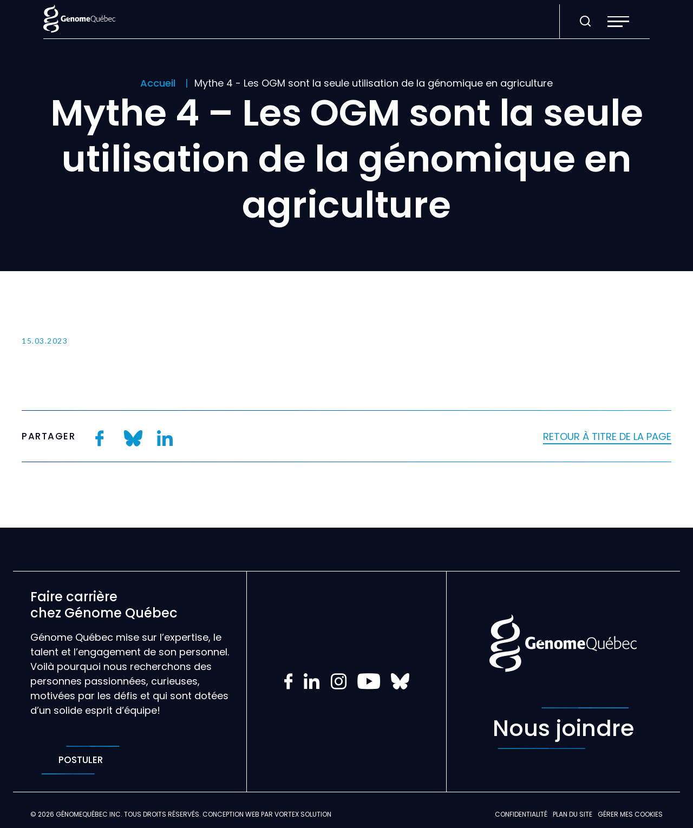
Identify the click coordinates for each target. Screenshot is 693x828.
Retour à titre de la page (607, 436)
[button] (618, 22)
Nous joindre (563, 728)
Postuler (80, 760)
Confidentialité (521, 814)
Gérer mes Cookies (630, 814)
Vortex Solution (302, 814)
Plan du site (572, 814)
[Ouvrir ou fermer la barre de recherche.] (585, 22)
